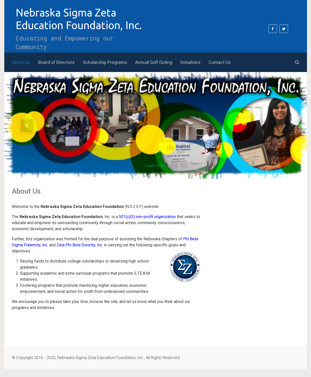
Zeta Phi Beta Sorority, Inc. (79, 245)
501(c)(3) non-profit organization (147, 216)
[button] (27, 125)
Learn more (155, 165)
